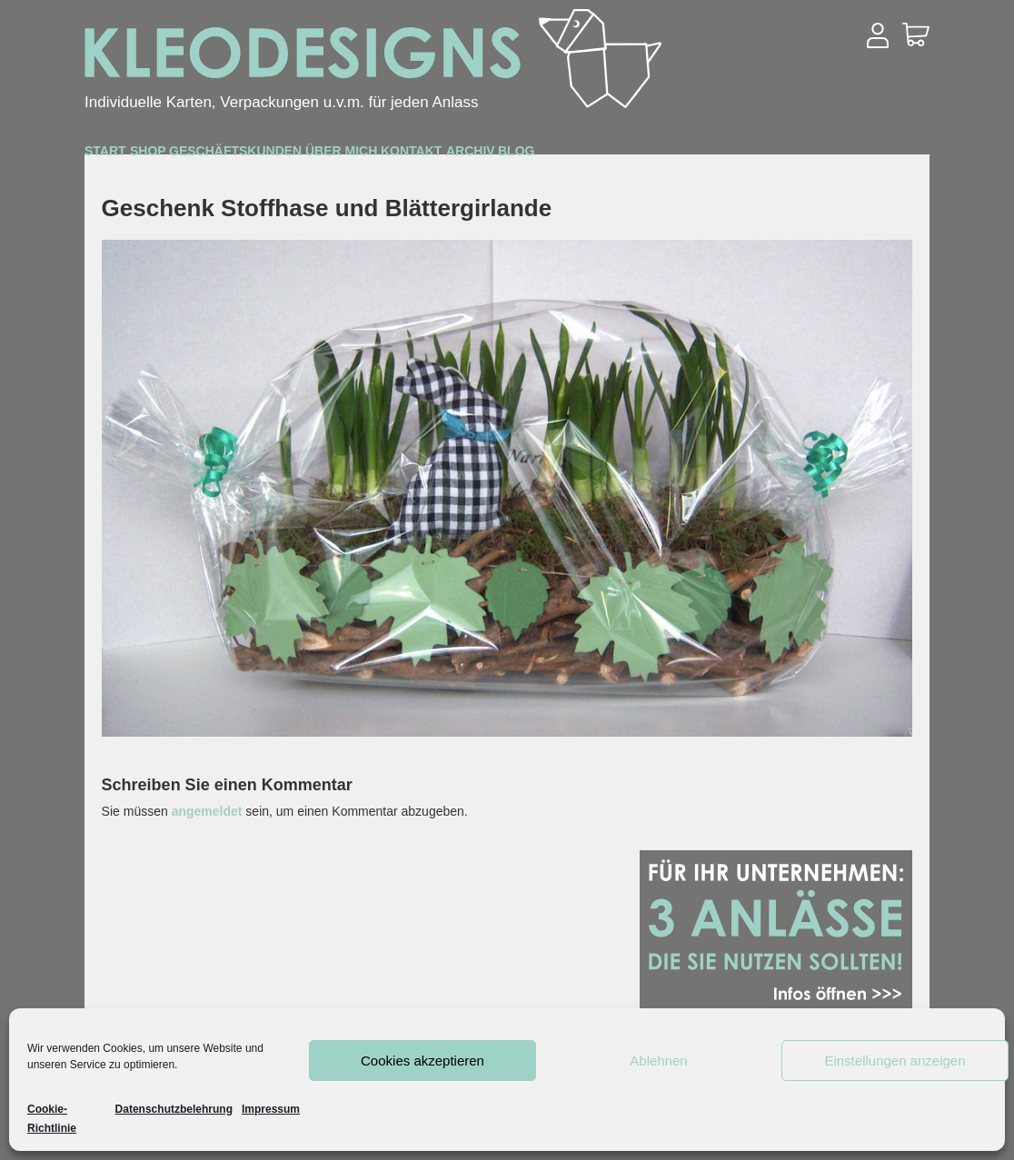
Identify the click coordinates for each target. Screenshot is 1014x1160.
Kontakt (664, 156)
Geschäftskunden (367, 156)
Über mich (539, 156)
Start (129, 155)
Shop (219, 155)
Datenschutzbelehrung (174, 1109)
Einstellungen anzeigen (894, 1060)
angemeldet (207, 811)
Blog (870, 155)
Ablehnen (658, 1060)
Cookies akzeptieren (422, 1060)
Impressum (271, 1109)
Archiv (775, 156)
